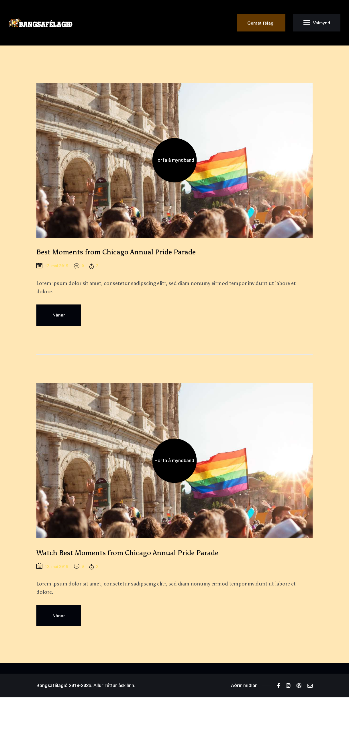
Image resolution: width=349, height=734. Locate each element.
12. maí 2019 (56, 266)
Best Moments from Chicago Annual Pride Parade (116, 252)
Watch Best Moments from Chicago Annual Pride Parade (127, 552)
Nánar (58, 315)
